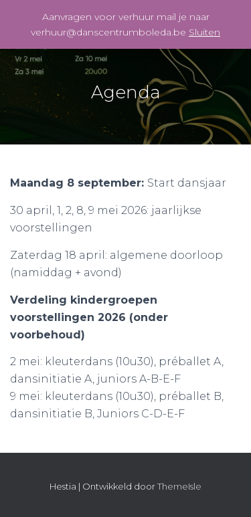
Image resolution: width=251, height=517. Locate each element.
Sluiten (204, 32)
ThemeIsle (179, 486)
